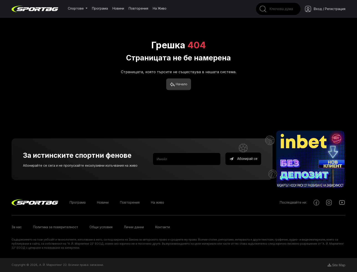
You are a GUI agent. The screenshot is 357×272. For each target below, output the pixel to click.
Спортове (76, 8)
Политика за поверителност (55, 227)
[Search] (278, 9)
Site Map (336, 265)
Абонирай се (243, 158)
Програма (100, 8)
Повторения (138, 8)
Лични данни (134, 227)
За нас (17, 227)
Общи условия (100, 227)
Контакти (162, 227)
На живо (159, 8)
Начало (178, 84)
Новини (118, 8)
